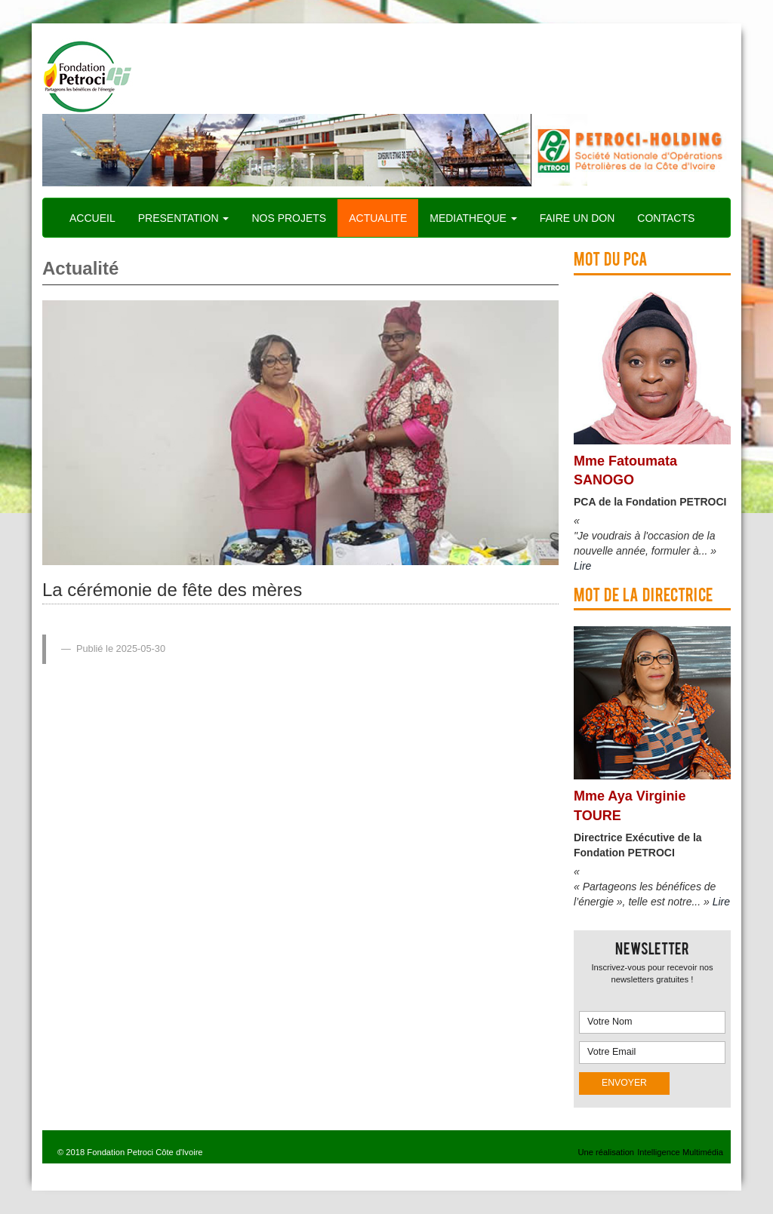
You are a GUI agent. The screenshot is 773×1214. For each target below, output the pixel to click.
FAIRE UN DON (577, 218)
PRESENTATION (183, 218)
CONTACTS (665, 218)
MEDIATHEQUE (473, 218)
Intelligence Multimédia (680, 1152)
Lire (582, 566)
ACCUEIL (92, 218)
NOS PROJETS (288, 218)
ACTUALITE (378, 218)
